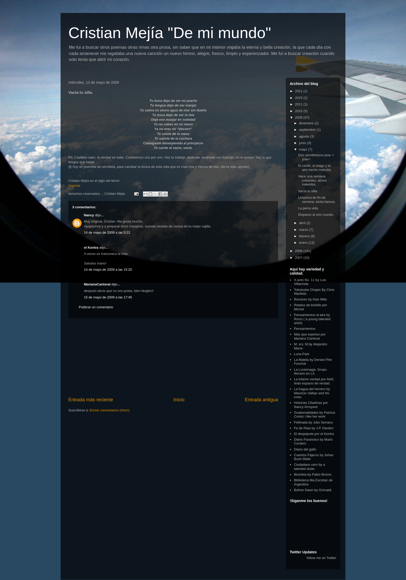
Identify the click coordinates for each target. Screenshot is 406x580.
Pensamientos (304, 329)
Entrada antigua (261, 399)
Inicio (178, 399)
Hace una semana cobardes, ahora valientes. (312, 180)
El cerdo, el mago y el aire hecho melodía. (314, 168)
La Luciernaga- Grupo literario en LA (310, 372)
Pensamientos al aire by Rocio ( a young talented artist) (312, 319)
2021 (299, 91)
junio (303, 143)
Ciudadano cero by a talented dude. (309, 467)
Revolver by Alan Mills (310, 299)
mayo (303, 149)
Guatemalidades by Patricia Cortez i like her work (314, 415)
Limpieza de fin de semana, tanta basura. (316, 200)
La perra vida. (308, 208)
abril (302, 223)
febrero (305, 236)
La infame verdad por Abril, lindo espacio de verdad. (314, 381)
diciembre (307, 123)
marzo (304, 230)
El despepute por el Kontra (314, 434)
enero (304, 243)
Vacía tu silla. (308, 191)
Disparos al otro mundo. (316, 215)
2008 (299, 251)
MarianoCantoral (97, 284)
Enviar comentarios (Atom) (109, 410)
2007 (299, 258)
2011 (299, 104)
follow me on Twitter (321, 558)
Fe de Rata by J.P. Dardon (313, 428)
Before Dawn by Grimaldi (312, 490)
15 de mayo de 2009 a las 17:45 (108, 297)
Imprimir (74, 186)
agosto (304, 136)
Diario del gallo (305, 449)
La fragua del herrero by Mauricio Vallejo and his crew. (312, 393)
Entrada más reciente (90, 399)
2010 (299, 111)
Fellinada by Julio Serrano (313, 422)
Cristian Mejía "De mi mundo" (169, 32)
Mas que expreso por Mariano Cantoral (309, 336)
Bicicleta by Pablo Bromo (312, 474)
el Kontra (91, 247)
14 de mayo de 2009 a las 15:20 (108, 269)
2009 (299, 117)
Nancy (89, 215)
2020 (299, 98)
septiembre (308, 130)
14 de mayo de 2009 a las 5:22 (107, 232)
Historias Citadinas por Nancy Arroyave (311, 405)
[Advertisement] (173, 357)
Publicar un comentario (96, 307)
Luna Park (301, 354)
